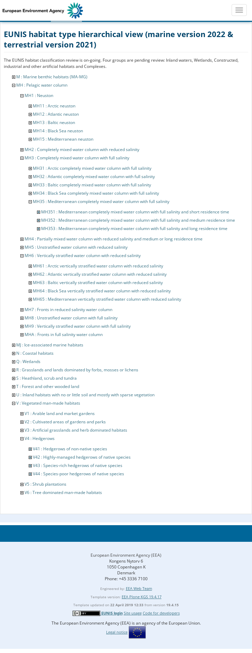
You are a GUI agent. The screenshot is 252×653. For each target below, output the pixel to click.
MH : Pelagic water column (41, 85)
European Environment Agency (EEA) (126, 555)
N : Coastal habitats (35, 353)
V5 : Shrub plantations (45, 484)
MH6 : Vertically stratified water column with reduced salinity (83, 255)
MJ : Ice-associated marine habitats (49, 345)
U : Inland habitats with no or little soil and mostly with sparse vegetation (85, 395)
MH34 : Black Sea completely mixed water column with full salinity (96, 193)
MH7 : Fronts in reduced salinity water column (68, 309)
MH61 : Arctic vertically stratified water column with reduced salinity (98, 266)
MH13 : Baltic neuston (54, 122)
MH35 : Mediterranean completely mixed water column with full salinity (101, 201)
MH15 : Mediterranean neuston (63, 139)
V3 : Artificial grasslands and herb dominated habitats (76, 430)
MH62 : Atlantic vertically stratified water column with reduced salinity (100, 274)
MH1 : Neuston (39, 95)
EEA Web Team (139, 588)
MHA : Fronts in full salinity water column (64, 334)
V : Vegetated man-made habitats (48, 403)
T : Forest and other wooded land (47, 386)
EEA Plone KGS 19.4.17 (141, 596)
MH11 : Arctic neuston (54, 106)
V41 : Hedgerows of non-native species (70, 449)
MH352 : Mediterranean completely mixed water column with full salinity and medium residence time (138, 220)
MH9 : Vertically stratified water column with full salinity (78, 326)
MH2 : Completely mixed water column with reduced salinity (82, 149)
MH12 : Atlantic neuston (56, 114)
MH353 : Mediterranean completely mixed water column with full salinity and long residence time (134, 228)
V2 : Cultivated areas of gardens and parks (65, 422)
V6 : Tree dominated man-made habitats (63, 492)
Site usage (133, 613)
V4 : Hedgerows (40, 438)
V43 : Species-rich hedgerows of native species (77, 465)
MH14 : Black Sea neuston (58, 131)
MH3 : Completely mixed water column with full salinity (77, 158)
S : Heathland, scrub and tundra (46, 378)
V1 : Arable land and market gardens (60, 413)
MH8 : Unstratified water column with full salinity (71, 318)
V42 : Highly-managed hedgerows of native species (82, 457)
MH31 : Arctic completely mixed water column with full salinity (92, 168)
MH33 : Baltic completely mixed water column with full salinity (92, 185)
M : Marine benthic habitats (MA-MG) (51, 77)
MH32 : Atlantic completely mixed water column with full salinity (94, 176)
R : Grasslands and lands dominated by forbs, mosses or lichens (77, 370)
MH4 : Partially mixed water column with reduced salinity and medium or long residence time (114, 239)
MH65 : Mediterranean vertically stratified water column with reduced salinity (107, 299)
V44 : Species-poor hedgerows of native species (78, 474)
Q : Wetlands (28, 361)
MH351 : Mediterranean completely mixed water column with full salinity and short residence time (135, 212)
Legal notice (117, 632)
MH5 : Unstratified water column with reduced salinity (76, 247)
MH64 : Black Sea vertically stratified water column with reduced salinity (102, 291)
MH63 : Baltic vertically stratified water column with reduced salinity (98, 282)
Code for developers (161, 613)
